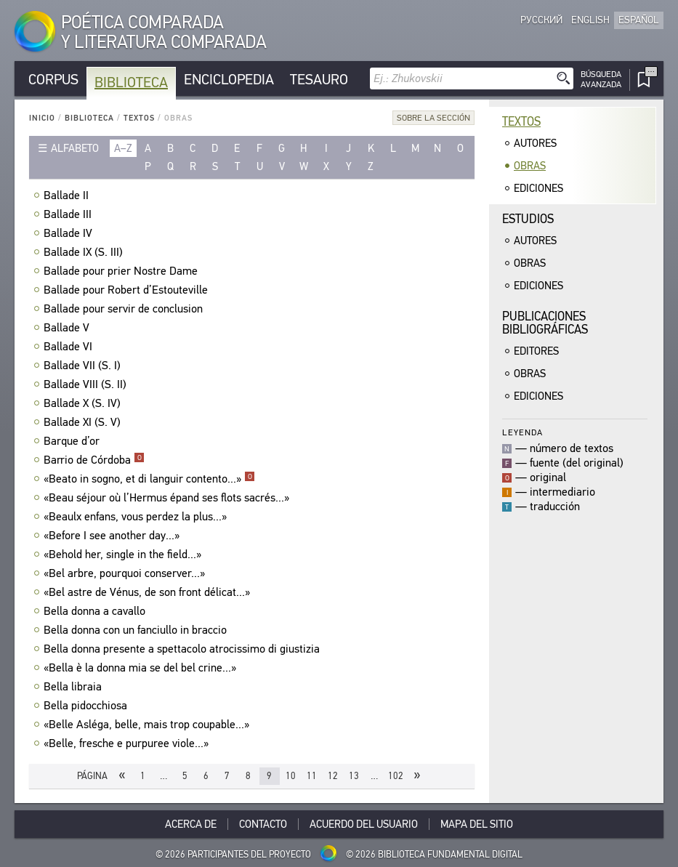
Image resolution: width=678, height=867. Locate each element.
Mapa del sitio (476, 824)
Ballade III (69, 214)
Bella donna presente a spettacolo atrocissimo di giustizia (183, 649)
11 (312, 775)
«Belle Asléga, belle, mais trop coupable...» (148, 724)
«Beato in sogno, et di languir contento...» (149, 478)
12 (333, 775)
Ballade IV (70, 233)
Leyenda (522, 432)
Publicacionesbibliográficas (545, 323)
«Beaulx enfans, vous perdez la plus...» (137, 516)
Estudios (528, 219)
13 (354, 775)
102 (395, 775)
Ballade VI (70, 346)
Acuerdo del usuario (364, 824)
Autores (535, 143)
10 (291, 775)
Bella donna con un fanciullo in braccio (137, 630)
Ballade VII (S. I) (84, 365)
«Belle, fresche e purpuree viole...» (128, 743)
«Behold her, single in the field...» (124, 554)
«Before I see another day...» (113, 535)
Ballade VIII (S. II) (87, 384)
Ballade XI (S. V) (84, 422)
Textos (139, 118)
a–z (123, 148)
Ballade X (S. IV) (84, 403)
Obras (530, 165)
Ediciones (538, 188)
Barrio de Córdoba (94, 460)
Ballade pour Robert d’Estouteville (127, 290)
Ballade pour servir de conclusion (125, 308)
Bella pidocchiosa (87, 705)
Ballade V (68, 327)
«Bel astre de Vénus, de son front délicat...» (149, 592)
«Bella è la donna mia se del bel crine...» (142, 667)
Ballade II (68, 195)
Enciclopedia (229, 79)
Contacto (263, 824)
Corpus (53, 79)
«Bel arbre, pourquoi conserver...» (126, 573)
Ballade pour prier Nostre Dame (122, 271)
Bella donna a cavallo (96, 611)
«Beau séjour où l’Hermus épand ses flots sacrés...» (168, 497)
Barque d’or (73, 441)
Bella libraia (74, 686)
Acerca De (191, 824)
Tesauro (319, 79)
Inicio (42, 118)
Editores (536, 351)
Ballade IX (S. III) (85, 252)
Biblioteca (131, 82)
